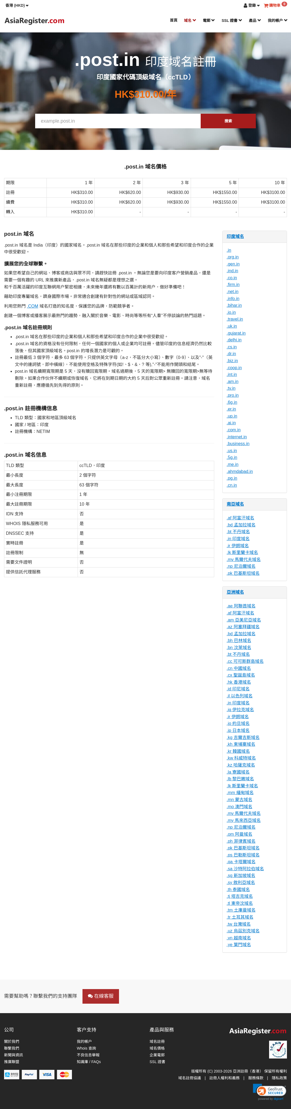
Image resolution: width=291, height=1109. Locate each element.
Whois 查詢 (86, 1048)
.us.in (232, 450)
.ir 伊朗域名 (238, 545)
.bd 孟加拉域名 (241, 525)
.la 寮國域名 (238, 772)
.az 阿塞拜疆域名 (243, 626)
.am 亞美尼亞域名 (244, 620)
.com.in (234, 430)
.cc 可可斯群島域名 (245, 661)
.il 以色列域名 (240, 696)
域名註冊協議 (189, 1078)
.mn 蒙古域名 (239, 799)
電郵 (209, 20)
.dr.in (231, 353)
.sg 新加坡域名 (241, 875)
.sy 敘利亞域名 (241, 882)
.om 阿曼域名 (239, 834)
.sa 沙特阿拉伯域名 (245, 868)
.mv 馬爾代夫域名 (244, 559)
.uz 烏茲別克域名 (243, 931)
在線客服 (101, 996)
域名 (190, 20)
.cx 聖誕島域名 (241, 675)
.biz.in (232, 360)
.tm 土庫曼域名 (241, 910)
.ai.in (231, 423)
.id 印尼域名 (238, 689)
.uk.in (232, 326)
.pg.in (232, 478)
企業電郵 (157, 1055)
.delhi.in (234, 340)
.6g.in (232, 402)
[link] (269, 1092)
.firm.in (233, 284)
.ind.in (232, 270)
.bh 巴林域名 (239, 640)
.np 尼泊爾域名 (241, 566)
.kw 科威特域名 (241, 758)
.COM (32, 306)
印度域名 (235, 236)
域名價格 (157, 1048)
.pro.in (233, 395)
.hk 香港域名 (239, 682)
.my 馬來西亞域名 (244, 820)
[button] (17, 5)
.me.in (233, 464)
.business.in (238, 443)
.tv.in (231, 388)
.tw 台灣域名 (239, 924)
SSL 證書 (231, 20)
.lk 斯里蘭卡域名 (242, 552)
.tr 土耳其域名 (240, 917)
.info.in (233, 298)
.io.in (231, 312)
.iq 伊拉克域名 (240, 709)
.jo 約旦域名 (238, 723)
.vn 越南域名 (239, 938)
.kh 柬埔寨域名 (241, 744)
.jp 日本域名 (238, 730)
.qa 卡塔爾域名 (241, 861)
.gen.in (233, 264)
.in (229, 250)
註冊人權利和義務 (224, 1078)
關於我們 (11, 1041)
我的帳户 (278, 20)
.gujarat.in (236, 333)
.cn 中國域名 (239, 668)
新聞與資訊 (13, 1055)
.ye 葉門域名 (239, 944)
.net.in (233, 291)
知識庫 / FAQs (89, 1062)
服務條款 (255, 1078)
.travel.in (235, 319)
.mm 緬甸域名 (240, 792)
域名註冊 (157, 1041)
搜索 (228, 121)
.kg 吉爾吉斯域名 (243, 737)
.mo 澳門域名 (239, 806)
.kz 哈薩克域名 (241, 765)
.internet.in (237, 437)
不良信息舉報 (88, 1055)
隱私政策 (279, 1078)
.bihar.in (234, 305)
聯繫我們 (11, 1048)
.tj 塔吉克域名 (240, 896)
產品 (255, 20)
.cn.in (232, 485)
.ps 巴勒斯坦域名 (243, 855)
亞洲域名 (235, 592)
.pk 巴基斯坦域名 (243, 573)
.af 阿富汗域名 (240, 518)
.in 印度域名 (238, 538)
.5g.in (232, 457)
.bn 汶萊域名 (239, 647)
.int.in (232, 374)
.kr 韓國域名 (238, 751)
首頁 (173, 20)
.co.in (232, 277)
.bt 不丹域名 (238, 531)
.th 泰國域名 (238, 889)
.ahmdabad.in (240, 471)
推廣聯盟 (11, 1062)
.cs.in (232, 347)
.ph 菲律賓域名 (241, 841)
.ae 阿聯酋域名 (241, 606)
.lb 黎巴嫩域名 (240, 779)
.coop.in (234, 367)
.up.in (232, 416)
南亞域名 (235, 504)
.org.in (233, 257)
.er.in (231, 409)
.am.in (233, 381)
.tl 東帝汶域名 (240, 903)
